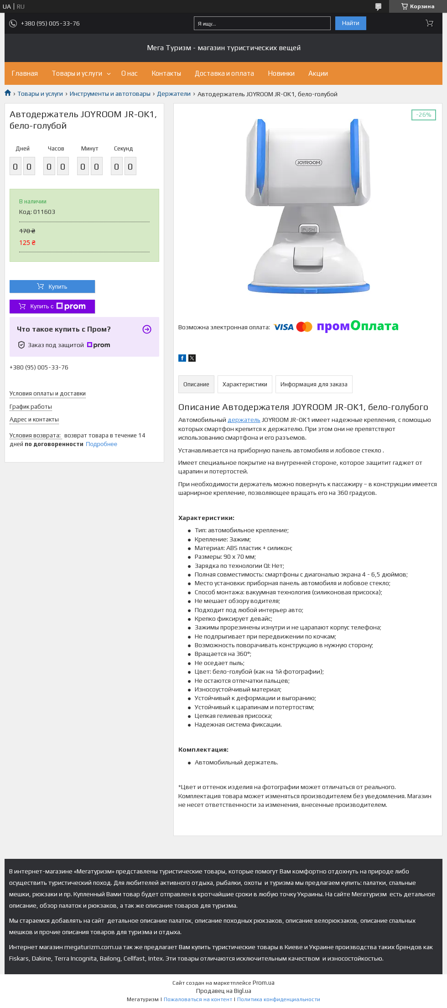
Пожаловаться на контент (198, 999)
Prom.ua (264, 982)
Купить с (57, 306)
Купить (57, 286)
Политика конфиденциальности (278, 999)
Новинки (281, 73)
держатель (244, 419)
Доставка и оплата (224, 73)
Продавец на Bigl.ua (223, 990)
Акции (318, 73)
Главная (24, 73)
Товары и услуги (77, 73)
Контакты (166, 73)
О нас (129, 73)
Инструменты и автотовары (110, 93)
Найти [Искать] (350, 23)
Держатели (174, 93)
